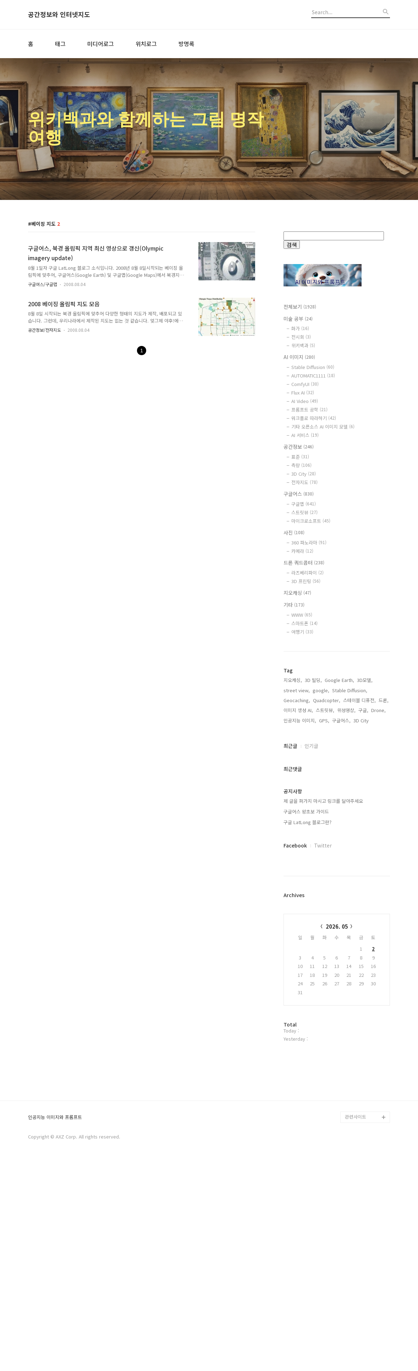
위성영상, (346, 813)
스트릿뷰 (304, 512)
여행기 (302, 631)
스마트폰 (304, 623)
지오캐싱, (293, 782)
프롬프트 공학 (309, 409)
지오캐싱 (297, 592)
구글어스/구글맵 (42, 284)
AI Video (304, 401)
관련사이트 (355, 1323)
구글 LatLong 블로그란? (307, 925)
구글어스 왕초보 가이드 (306, 914)
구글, (363, 813)
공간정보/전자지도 (44, 330)
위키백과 (303, 345)
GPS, (324, 823)
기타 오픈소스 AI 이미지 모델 (322, 426)
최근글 (290, 848)
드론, (384, 803)
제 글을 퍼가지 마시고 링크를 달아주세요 (323, 903)
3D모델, (365, 782)
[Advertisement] (337, 710)
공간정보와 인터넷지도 (59, 14)
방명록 (186, 43)
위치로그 (146, 43)
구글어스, (341, 823)
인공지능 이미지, (300, 823)
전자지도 (304, 482)
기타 (294, 604)
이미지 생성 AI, (298, 813)
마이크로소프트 (310, 520)
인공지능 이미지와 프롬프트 (55, 1324)
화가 (300, 328)
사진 (294, 532)
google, (321, 793)
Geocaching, (297, 803)
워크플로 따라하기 (313, 418)
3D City (303, 473)
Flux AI (302, 392)
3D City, (361, 823)
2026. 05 (337, 1029)
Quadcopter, (326, 803)
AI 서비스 (305, 435)
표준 (300, 456)
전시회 (301, 337)
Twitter (323, 948)
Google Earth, (339, 782)
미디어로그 (100, 43)
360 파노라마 (308, 542)
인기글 (311, 848)
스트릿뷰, (325, 813)
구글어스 (299, 493)
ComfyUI (305, 384)
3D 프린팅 (305, 581)
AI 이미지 (299, 356)
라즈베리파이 (307, 572)
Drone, (378, 813)
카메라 (302, 551)
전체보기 (300, 306)
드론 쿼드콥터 (304, 562)
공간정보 (299, 446)
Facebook (295, 948)
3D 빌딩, (313, 782)
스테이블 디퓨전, (359, 803)
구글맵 (303, 503)
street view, (297, 793)
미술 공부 (298, 318)
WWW (301, 614)
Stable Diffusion (312, 367)
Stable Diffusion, (349, 793)
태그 (60, 43)
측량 (301, 465)
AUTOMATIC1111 (313, 375)
